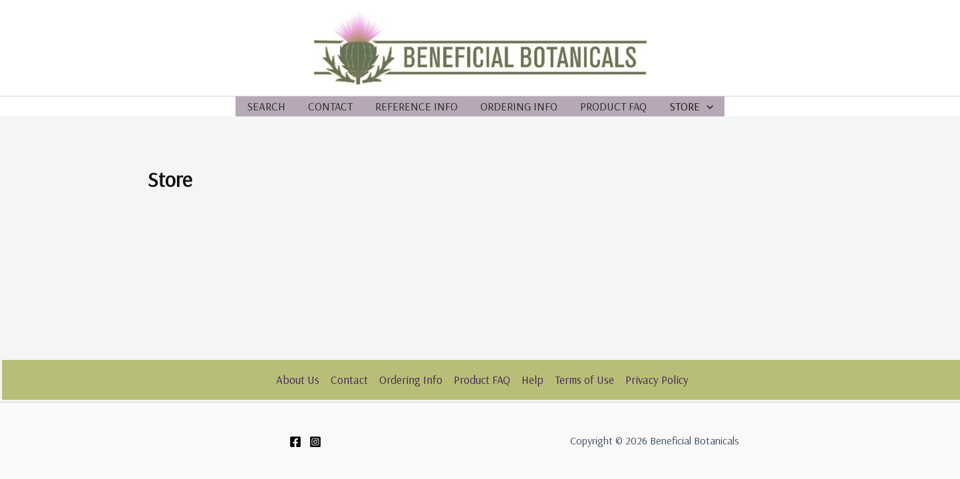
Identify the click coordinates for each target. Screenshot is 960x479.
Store (691, 106)
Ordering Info (519, 106)
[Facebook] (295, 442)
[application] (706, 106)
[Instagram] (315, 442)
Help (533, 380)
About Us (297, 380)
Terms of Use (584, 380)
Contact (330, 106)
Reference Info (416, 106)
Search (266, 106)
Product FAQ (613, 106)
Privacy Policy (657, 380)
